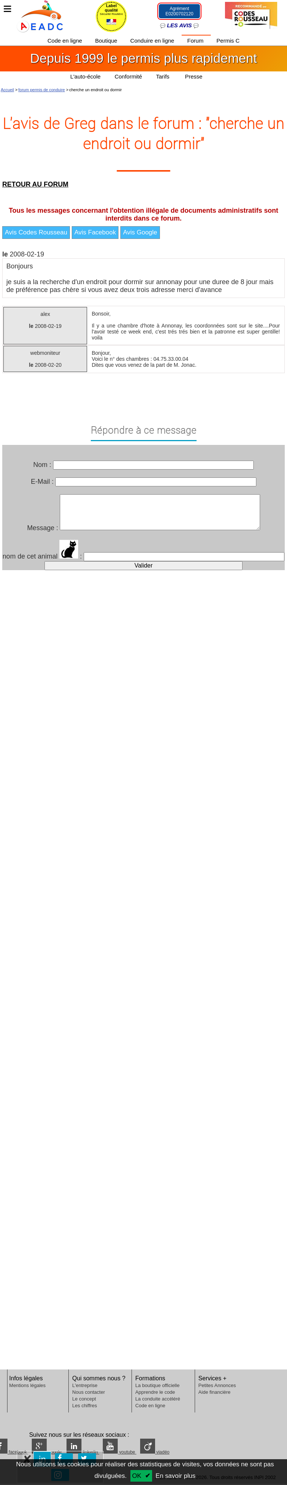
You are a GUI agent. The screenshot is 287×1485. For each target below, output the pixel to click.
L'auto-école (85, 76)
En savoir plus (175, 1475)
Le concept (84, 1399)
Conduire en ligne (153, 40)
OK (137, 1475)
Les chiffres (84, 1405)
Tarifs (163, 76)
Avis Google (140, 232)
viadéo (155, 1452)
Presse (194, 76)
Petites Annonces (217, 1385)
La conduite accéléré (157, 1399)
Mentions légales (27, 1385)
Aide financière (214, 1392)
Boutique (106, 40)
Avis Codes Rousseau (36, 232)
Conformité (128, 76)
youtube (119, 1452)
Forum (196, 40)
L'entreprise (85, 1385)
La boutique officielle (157, 1385)
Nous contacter (88, 1392)
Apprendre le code (155, 1392)
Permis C (228, 40)
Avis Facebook (95, 232)
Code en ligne (65, 40)
